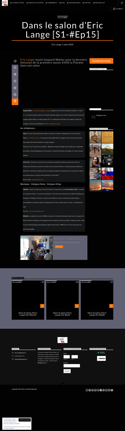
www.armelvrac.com (38, 215)
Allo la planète (62, 35)
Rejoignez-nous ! (43, 398)
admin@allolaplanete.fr (21, 394)
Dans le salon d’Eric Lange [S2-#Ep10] (28, 349)
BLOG (63, 3)
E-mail (66, 398)
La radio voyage (18, 3)
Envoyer (67, 406)
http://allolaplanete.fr (20, 388)
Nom (65, 389)
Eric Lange (27, 94)
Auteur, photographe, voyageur (41, 146)
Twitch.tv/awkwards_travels (52, 159)
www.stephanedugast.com (36, 246)
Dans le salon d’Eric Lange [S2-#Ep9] (62, 349)
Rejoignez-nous (95, 144)
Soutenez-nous (74, 3)
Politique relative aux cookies (21, 428)
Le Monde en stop (33, 173)
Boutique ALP (100, 3)
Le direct (118, 9)
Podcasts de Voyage (35, 3)
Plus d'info (59, 282)
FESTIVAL (88, 3)
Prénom (65, 394)
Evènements (52, 3)
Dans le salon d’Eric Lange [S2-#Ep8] (97, 349)
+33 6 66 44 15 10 (19, 391)
